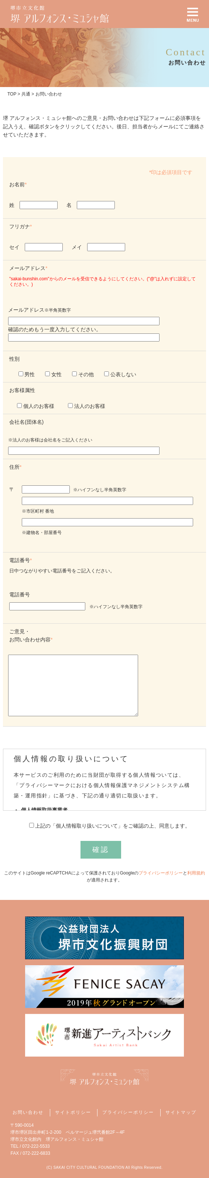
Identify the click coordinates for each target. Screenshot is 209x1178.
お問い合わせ (28, 1112)
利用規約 (196, 873)
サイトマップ (180, 1112)
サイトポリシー (73, 1112)
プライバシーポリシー (160, 873)
